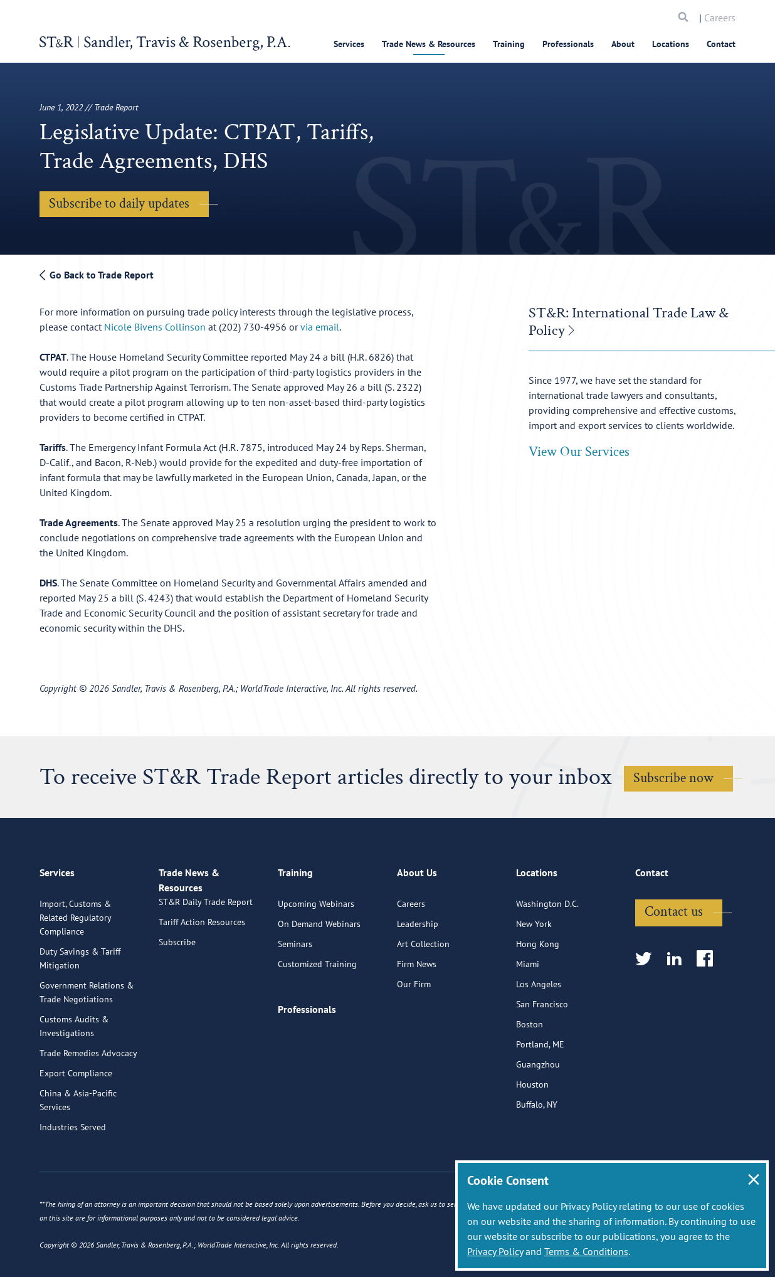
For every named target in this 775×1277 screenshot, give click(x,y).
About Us (417, 929)
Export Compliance (76, 1124)
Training (509, 44)
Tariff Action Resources (202, 987)
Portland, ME (540, 1095)
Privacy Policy (495, 1251)
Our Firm (414, 1035)
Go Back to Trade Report (97, 274)
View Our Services (579, 452)
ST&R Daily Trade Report (206, 967)
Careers (719, 17)
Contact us (674, 962)
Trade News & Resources (428, 44)
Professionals (568, 44)
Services (349, 44)
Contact (721, 44)
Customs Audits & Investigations (74, 1076)
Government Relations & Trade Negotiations (87, 1043)
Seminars (295, 994)
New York (534, 974)
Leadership (417, 974)
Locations (670, 44)
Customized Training (317, 1014)
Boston (529, 1075)
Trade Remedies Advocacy (88, 1104)
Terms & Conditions (586, 1251)
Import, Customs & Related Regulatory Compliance (75, 968)
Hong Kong (537, 994)
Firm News (416, 1014)
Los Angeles (538, 1035)
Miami (527, 1014)
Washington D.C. (547, 954)
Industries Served (73, 1178)
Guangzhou (538, 1115)
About (623, 44)
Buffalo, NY (536, 1155)
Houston (532, 1135)
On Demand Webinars (319, 974)
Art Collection (423, 994)
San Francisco (542, 1055)
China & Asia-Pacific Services (78, 1150)
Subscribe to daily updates (119, 203)
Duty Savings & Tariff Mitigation (80, 1009)
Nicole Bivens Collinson (156, 327)
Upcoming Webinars (316, 954)
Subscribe (177, 1007)
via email (319, 327)
